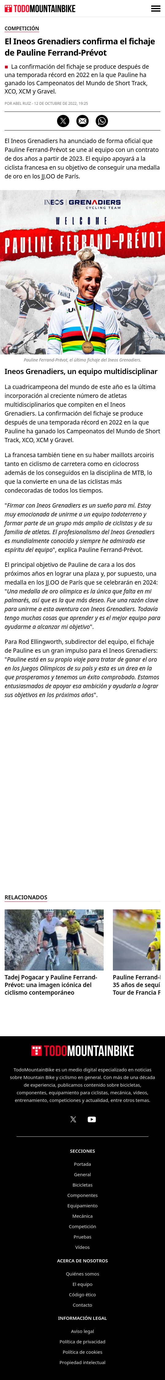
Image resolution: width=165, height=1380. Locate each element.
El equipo (82, 1284)
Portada (82, 1164)
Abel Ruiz (22, 103)
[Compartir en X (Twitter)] (63, 121)
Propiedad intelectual (82, 1362)
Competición (82, 1226)
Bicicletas (82, 1185)
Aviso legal (82, 1331)
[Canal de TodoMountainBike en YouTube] (92, 1119)
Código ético (82, 1294)
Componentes (82, 1195)
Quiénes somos (82, 1274)
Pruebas (82, 1237)
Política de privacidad (82, 1341)
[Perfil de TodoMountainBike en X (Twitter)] (73, 1119)
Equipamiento (82, 1205)
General (82, 1174)
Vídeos (82, 1247)
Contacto (82, 1305)
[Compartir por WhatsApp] (102, 121)
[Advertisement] (82, 797)
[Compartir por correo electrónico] (82, 121)
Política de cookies (82, 1352)
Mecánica (82, 1216)
